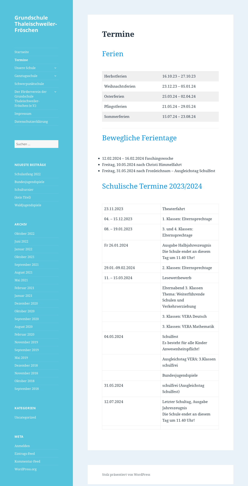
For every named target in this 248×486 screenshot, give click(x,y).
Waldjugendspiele (28, 205)
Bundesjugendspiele (29, 182)
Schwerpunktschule (29, 84)
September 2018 (27, 389)
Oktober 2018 (24, 381)
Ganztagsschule (26, 76)
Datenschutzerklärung (31, 121)
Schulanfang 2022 (28, 174)
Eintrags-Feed (25, 453)
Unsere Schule (25, 68)
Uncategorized (25, 417)
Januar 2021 (23, 295)
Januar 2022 (23, 249)
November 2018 (26, 373)
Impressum (23, 113)
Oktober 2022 (24, 233)
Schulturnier (24, 189)
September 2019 (27, 350)
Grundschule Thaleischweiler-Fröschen (36, 24)
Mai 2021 (21, 280)
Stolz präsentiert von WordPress (126, 474)
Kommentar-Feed (27, 461)
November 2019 (26, 342)
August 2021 (24, 272)
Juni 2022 (21, 241)
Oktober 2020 (24, 311)
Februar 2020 (24, 334)
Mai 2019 (21, 358)
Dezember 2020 (26, 303)
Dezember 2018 (26, 365)
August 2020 (24, 327)
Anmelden (22, 446)
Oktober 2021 (24, 257)
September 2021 (27, 264)
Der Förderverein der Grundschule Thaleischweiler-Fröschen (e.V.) (31, 99)
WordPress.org (26, 469)
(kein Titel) (23, 197)
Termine (21, 60)
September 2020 (27, 319)
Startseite (22, 52)
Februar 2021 (24, 288)
